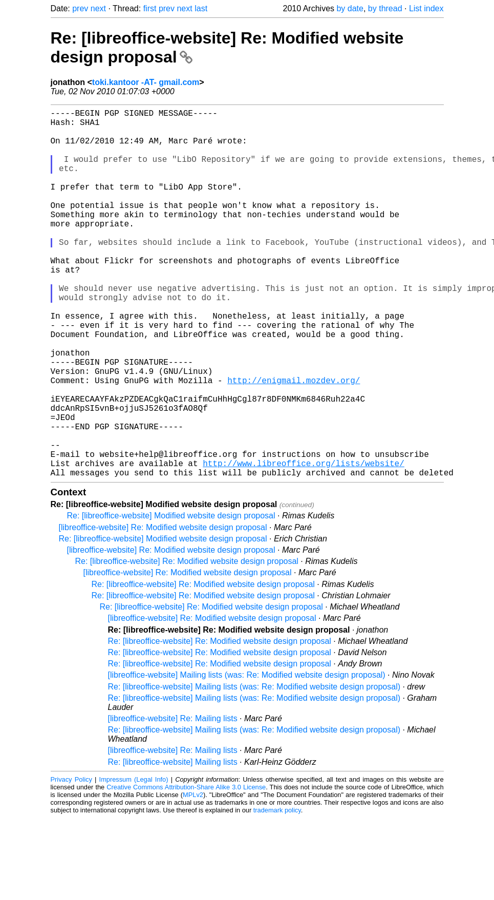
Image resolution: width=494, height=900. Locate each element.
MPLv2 (193, 877)
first (150, 8)
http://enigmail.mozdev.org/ (293, 441)
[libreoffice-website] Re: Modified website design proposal (163, 609)
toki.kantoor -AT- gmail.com (146, 82)
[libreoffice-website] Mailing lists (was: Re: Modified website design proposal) (246, 756)
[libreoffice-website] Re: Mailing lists (173, 800)
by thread (385, 8)
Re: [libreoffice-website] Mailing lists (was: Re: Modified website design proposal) (254, 768)
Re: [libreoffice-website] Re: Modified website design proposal (186, 643)
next (98, 8)
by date (349, 8)
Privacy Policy (71, 861)
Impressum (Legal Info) (133, 861)
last (201, 8)
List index (426, 8)
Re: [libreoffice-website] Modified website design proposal (171, 597)
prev (80, 8)
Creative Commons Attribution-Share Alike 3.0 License (186, 869)
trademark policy (277, 892)
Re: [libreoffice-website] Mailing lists (173, 844)
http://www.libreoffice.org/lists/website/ (303, 543)
